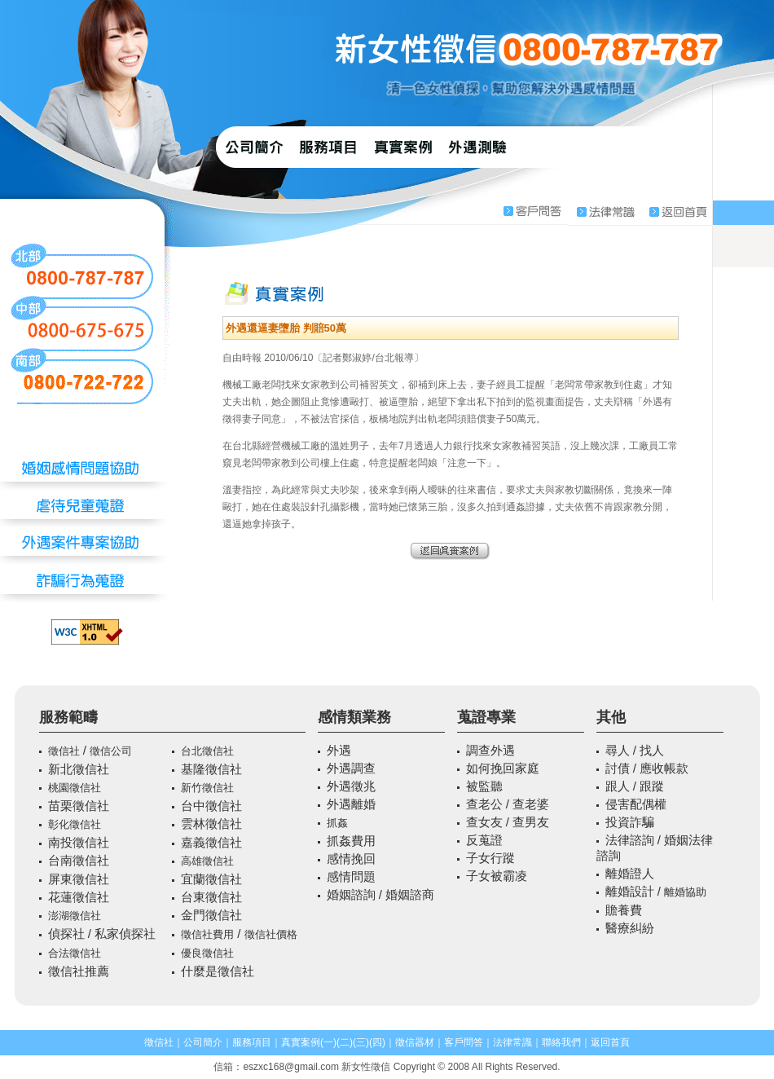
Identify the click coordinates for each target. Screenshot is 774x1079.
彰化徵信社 (74, 824)
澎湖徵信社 (74, 915)
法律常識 (512, 1042)
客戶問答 (463, 1042)
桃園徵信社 (74, 788)
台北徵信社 (207, 751)
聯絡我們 (561, 1042)
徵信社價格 (270, 934)
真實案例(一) (308, 1042)
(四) (377, 1042)
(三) (361, 1042)
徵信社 (64, 751)
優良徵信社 (207, 953)
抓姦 (337, 823)
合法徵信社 (74, 953)
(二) (344, 1042)
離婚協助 (685, 892)
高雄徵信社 (207, 861)
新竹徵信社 (207, 788)
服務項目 (251, 1042)
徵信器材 (414, 1042)
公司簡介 (202, 1042)
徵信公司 (111, 751)
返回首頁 (610, 1042)
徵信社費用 (207, 934)
